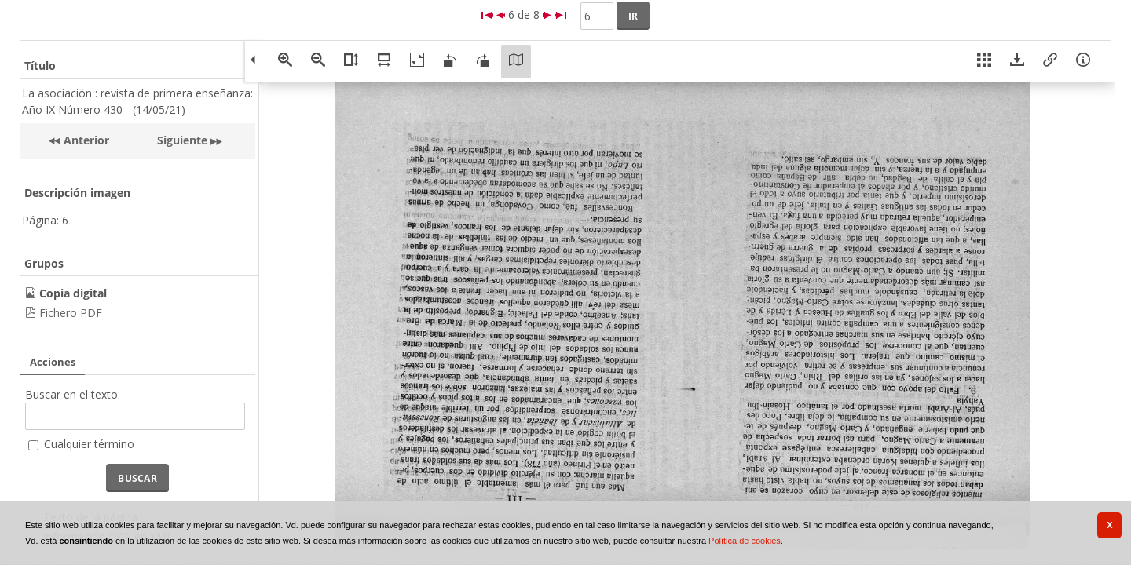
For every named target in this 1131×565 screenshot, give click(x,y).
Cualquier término (89, 443)
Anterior (84, 140)
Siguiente (182, 140)
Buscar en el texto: (72, 394)
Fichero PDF (70, 312)
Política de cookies (744, 540)
